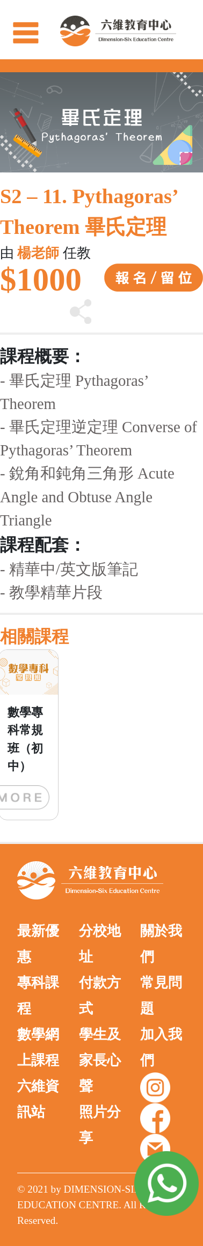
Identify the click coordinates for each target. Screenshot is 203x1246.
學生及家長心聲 (100, 1060)
